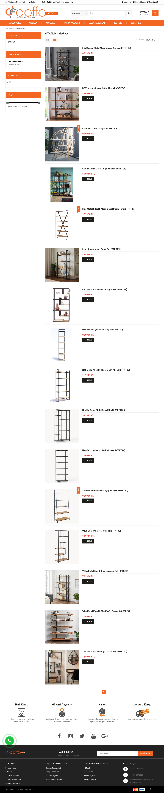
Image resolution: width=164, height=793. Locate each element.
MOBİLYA (33, 23)
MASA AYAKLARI (72, 23)
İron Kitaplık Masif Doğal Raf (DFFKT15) (101, 249)
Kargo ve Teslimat (52, 772)
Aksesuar (89, 772)
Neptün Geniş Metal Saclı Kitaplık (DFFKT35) (104, 410)
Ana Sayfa (15, 23)
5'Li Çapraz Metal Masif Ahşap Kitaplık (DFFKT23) (106, 48)
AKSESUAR (51, 23)
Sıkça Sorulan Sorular (54, 779)
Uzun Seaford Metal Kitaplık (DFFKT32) (101, 531)
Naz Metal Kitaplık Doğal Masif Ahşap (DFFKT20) (106, 370)
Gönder (146, 753)
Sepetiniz (136, 23)
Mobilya (88, 768)
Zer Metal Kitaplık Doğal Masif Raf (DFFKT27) (104, 651)
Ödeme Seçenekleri (53, 768)
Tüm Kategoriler (14, 61)
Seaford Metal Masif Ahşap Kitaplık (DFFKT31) (105, 490)
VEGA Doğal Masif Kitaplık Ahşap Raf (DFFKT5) (105, 571)
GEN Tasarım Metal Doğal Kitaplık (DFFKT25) (104, 168)
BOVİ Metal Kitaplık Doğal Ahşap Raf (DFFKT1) (104, 88)
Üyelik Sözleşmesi (14, 779)
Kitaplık (12, 42)
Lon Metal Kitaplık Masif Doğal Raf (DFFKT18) (104, 289)
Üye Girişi (127, 2)
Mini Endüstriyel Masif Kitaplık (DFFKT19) (102, 329)
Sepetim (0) (153, 2)
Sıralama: (140, 40)
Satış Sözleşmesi (13, 783)
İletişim (118, 23)
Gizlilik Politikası (13, 776)
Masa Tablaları (90, 779)
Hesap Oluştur (139, 2)
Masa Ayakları (90, 776)
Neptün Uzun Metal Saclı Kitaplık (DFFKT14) (103, 450)
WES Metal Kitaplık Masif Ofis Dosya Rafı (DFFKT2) (107, 611)
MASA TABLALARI (97, 23)
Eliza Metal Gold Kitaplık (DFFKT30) (99, 128)
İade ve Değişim (52, 776)
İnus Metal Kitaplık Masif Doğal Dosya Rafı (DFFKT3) (108, 209)
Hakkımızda (11, 768)
